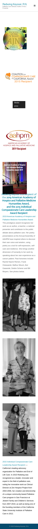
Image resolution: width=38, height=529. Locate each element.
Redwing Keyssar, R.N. (21, 526)
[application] (19, 104)
